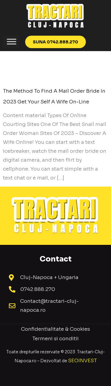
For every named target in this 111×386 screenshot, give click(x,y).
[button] (55, 42)
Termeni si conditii (55, 338)
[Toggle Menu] (11, 41)
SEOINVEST (82, 360)
